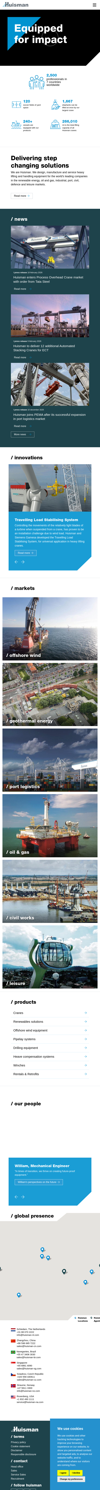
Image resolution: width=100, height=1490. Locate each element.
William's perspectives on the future (39, 1182)
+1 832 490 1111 (25, 1399)
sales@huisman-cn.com (29, 1346)
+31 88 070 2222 (25, 1332)
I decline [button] (76, 1473)
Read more (21, 196)
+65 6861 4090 (24, 1365)
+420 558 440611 (26, 1376)
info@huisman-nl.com (28, 1335)
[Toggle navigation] (95, 4)
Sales (14, 1470)
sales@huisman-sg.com (29, 1368)
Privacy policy (18, 1442)
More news (22, 434)
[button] (43, 1256)
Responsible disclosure (23, 1454)
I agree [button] (63, 1473)
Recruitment (17, 1478)
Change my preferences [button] (71, 1479)
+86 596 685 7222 (26, 1343)
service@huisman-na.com (30, 1402)
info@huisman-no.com (28, 1391)
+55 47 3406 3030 (26, 1354)
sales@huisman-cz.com (29, 1379)
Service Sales (18, 1474)
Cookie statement (20, 1446)
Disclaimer (16, 1450)
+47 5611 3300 (24, 1388)
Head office (17, 1466)
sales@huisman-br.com (29, 1357)
